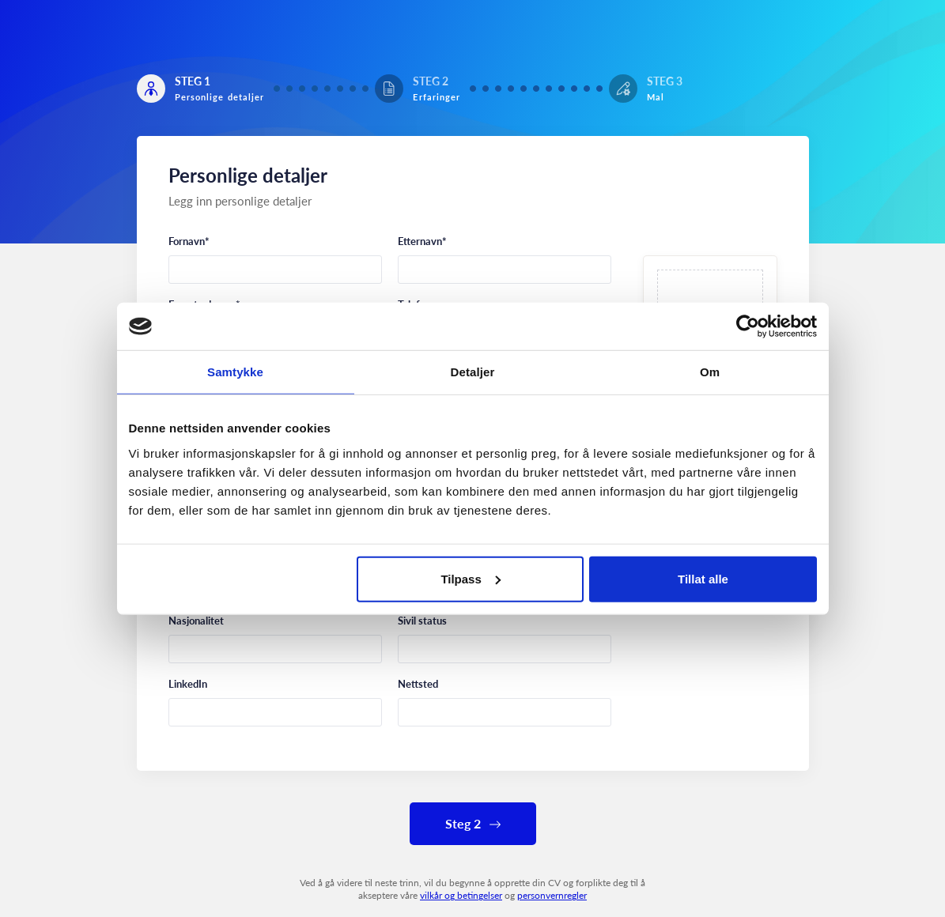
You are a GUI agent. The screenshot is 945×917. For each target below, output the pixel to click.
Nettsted (418, 683)
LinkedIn (187, 683)
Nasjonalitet (196, 620)
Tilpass (470, 578)
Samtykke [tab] (235, 372)
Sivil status (422, 620)
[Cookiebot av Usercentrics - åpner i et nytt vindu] (748, 326)
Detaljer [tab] (473, 372)
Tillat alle (703, 578)
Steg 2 (473, 823)
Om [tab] (710, 372)
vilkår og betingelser (461, 895)
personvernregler (552, 895)
